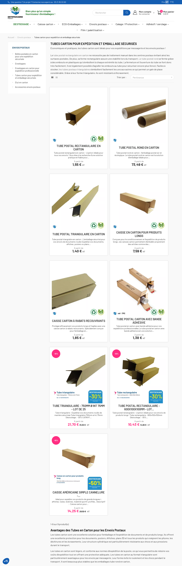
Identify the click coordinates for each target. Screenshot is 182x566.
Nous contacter (19, 539)
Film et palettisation (46, 547)
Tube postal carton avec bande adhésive (155, 193)
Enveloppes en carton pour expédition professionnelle (27, 69)
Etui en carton (21, 82)
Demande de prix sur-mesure (107, 554)
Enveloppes (20, 63)
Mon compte (71, 535)
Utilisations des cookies (105, 547)
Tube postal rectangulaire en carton (69, 127)
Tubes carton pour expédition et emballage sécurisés (28, 76)
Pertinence (153, 77)
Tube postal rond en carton (112, 127)
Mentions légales (101, 535)
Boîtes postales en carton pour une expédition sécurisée (26, 56)
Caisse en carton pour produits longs (70, 193)
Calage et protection (46, 539)
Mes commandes (73, 539)
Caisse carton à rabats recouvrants (112, 193)
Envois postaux (21, 47)
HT (167, 2)
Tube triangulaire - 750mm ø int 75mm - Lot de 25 (69, 259)
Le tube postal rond (148, 58)
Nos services (99, 551)
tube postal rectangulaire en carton (71, 55)
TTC (172, 2)
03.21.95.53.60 (60, 2)
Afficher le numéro (20, 535)
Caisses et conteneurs (47, 535)
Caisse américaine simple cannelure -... (155, 259)
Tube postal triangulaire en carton (155, 127)
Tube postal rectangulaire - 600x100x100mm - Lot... (112, 259)
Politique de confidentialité (106, 543)
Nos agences (17, 543)
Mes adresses (71, 543)
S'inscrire (144, 546)
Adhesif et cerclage (46, 543)
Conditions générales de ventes (109, 539)
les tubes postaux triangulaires (74, 69)
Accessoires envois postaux (27, 87)
